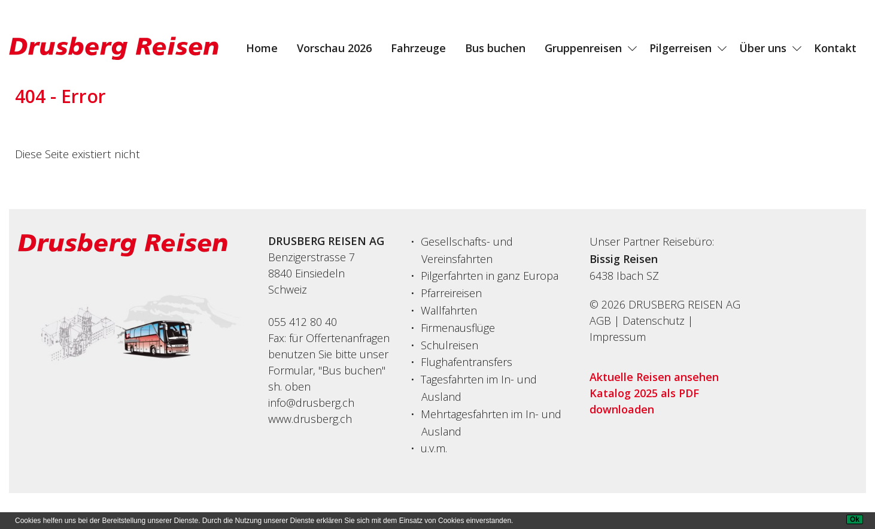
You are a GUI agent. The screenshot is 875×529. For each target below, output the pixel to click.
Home (262, 48)
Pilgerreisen (680, 48)
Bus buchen (495, 48)
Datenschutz (653, 320)
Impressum (618, 337)
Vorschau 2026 (334, 48)
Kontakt (835, 48)
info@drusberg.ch (311, 402)
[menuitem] (261, 48)
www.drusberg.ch (310, 419)
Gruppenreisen (583, 48)
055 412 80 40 (302, 322)
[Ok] (854, 519)
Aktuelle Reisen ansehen (654, 377)
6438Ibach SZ (624, 275)
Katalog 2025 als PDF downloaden (644, 401)
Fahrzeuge (418, 48)
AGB (600, 320)
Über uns (762, 48)
